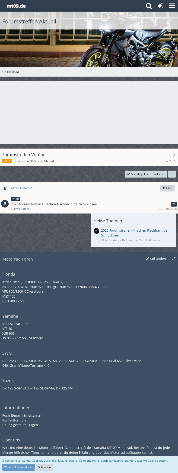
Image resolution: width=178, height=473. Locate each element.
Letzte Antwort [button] (21, 188)
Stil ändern (158, 258)
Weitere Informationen (18, 467)
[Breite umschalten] (174, 258)
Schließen (44, 467)
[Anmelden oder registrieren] (160, 5)
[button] (172, 5)
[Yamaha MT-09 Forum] (16, 5)
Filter (167, 188)
